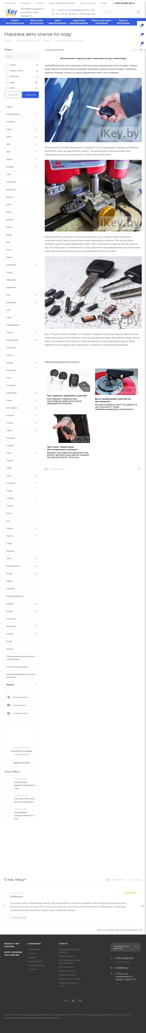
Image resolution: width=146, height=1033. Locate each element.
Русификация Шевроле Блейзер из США (24, 785)
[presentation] (3, 906)
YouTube (80, 1001)
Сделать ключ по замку (70, 979)
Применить (30, 95)
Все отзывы (136, 880)
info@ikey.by (121, 967)
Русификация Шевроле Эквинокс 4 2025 (24, 815)
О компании (33, 949)
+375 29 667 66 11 (124, 958)
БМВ (12, 88)
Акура (13, 65)
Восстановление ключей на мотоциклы (113, 400)
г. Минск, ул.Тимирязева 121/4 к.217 (73, 10)
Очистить (13, 95)
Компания (34, 943)
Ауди (12, 82)
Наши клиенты (35, 961)
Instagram (73, 1001)
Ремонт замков (66, 967)
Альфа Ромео (16, 70)
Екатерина (16, 896)
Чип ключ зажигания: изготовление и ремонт (62, 448)
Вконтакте (66, 1001)
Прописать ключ (67, 956)
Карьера (32, 957)
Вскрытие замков (67, 971)
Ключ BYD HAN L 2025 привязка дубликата (24, 800)
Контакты (32, 969)
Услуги (63, 943)
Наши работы (12, 771)
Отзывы (32, 953)
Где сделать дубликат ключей (67, 395)
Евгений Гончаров (21, 751)
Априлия (14, 76)
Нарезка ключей (67, 975)
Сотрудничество (36, 965)
